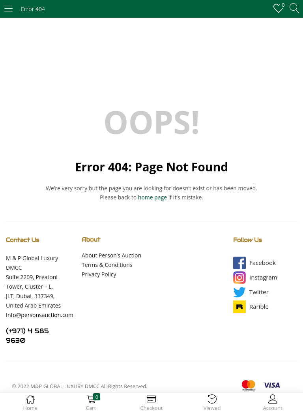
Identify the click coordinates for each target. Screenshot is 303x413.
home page (152, 197)
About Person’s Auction (111, 255)
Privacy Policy (99, 274)
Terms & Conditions (107, 264)
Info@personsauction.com (39, 315)
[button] (262, 263)
